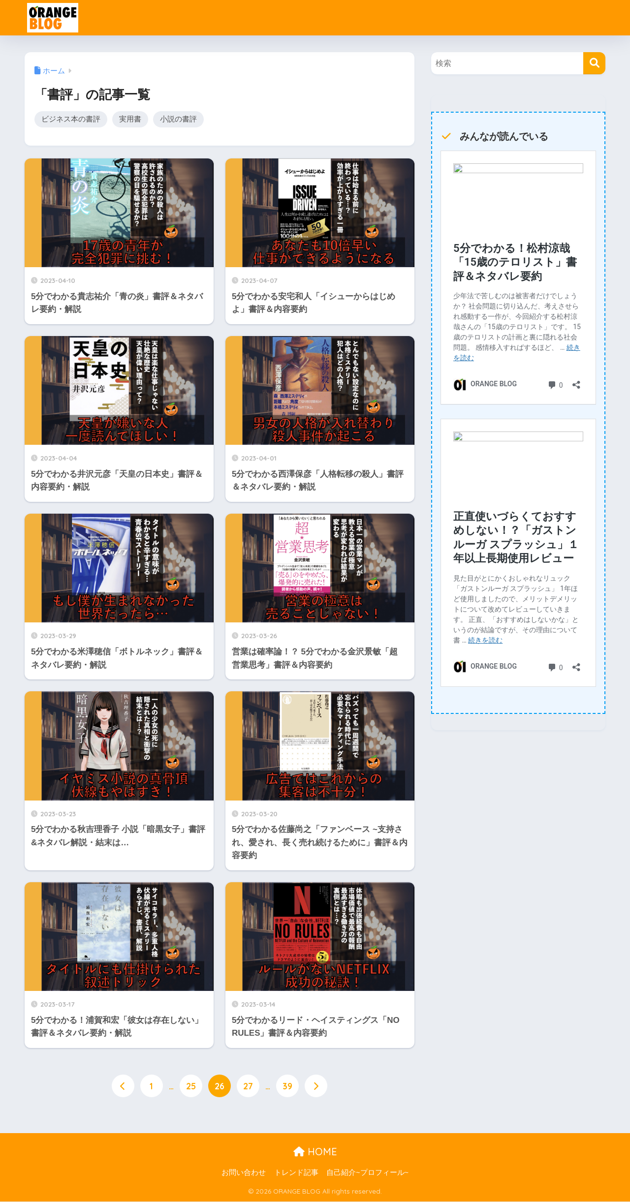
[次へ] (316, 1087)
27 (248, 1086)
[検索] (594, 63)
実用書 (130, 119)
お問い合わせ (243, 1173)
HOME (315, 1152)
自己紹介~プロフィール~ (367, 1173)
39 (287, 1086)
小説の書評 (178, 119)
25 (191, 1086)
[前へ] (123, 1087)
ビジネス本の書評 (70, 119)
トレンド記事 (296, 1173)
